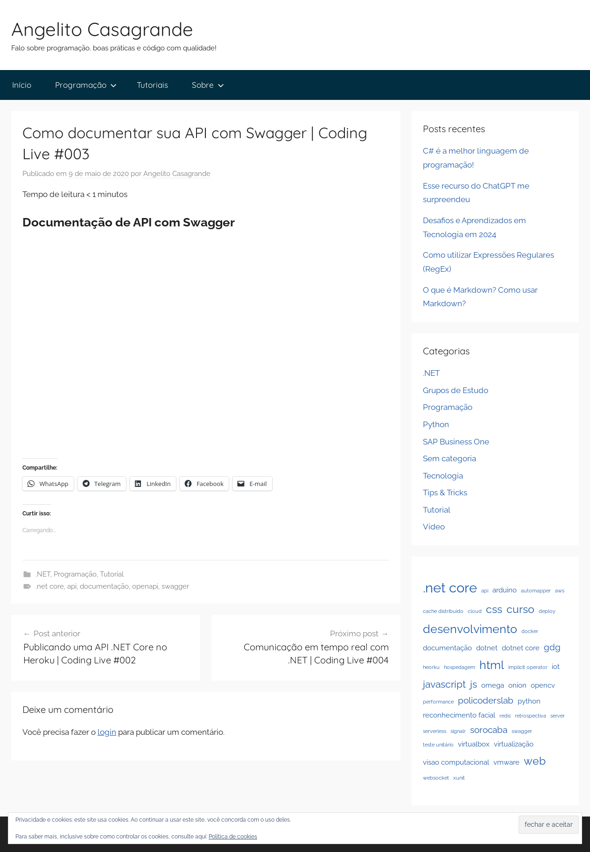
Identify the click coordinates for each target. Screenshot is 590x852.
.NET (42, 574)
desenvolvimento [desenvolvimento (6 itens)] (470, 629)
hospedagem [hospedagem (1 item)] (459, 667)
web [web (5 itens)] (535, 760)
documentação (104, 586)
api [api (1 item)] (484, 590)
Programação (86, 85)
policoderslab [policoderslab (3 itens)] (485, 700)
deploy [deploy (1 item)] (547, 611)
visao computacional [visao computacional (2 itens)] (456, 762)
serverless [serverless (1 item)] (434, 731)
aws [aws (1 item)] (559, 590)
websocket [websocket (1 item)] (436, 778)
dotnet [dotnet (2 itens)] (487, 647)
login (107, 732)
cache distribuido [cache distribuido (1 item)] (443, 611)
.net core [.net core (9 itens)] (450, 587)
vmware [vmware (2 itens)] (506, 762)
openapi (145, 586)
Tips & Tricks (445, 492)
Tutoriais (152, 85)
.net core (49, 586)
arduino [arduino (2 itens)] (504, 589)
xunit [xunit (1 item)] (459, 778)
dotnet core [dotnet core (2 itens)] (521, 647)
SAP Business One (456, 441)
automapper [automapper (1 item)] (536, 590)
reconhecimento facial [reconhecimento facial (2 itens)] (459, 715)
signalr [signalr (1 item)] (458, 731)
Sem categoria (449, 458)
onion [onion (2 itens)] (517, 685)
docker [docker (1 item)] (529, 631)
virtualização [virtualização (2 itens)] (514, 743)
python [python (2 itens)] (529, 701)
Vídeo (434, 526)
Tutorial (112, 574)
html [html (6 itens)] (491, 665)
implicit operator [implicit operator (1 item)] (528, 667)
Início (21, 85)
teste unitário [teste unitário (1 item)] (438, 744)
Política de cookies (233, 836)
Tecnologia (443, 475)
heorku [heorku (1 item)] (431, 667)
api (72, 586)
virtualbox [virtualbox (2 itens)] (474, 743)
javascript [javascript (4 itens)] (444, 684)
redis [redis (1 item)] (505, 715)
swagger (175, 586)
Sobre (208, 85)
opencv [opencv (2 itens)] (543, 685)
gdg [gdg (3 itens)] (552, 647)
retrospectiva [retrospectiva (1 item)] (530, 715)
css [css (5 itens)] (494, 609)
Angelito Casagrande (102, 29)
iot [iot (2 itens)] (556, 666)
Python (436, 424)
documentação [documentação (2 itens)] (447, 647)
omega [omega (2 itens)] (492, 685)
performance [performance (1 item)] (438, 701)
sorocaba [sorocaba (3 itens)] (488, 730)
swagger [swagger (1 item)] (522, 731)
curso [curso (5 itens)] (520, 609)
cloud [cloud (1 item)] (475, 611)
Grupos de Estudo (455, 390)
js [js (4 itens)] (473, 684)
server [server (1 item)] (557, 715)
